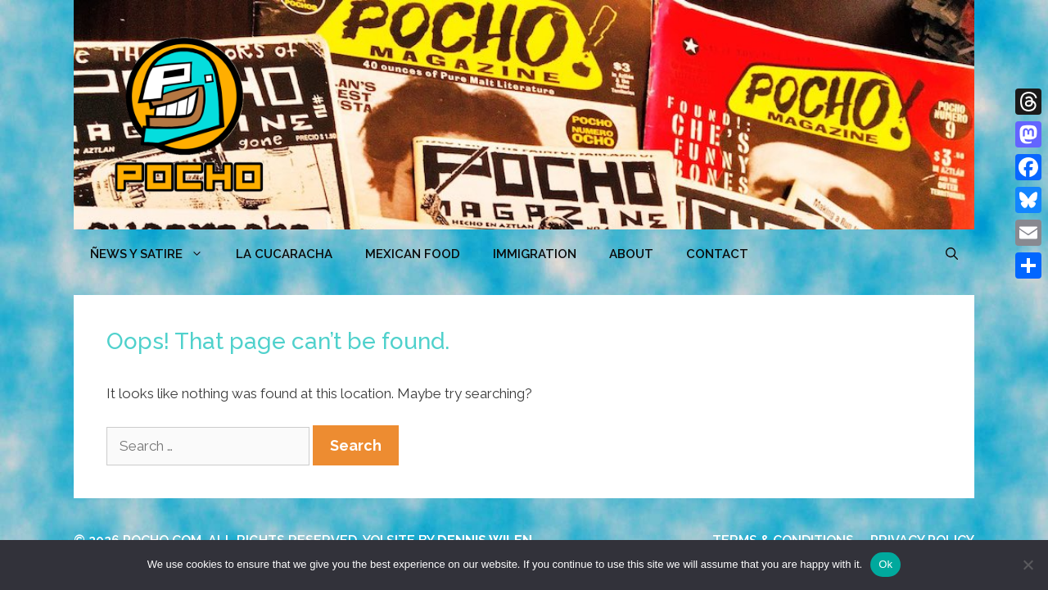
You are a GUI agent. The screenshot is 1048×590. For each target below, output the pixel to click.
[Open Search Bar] (951, 254)
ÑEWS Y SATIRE (154, 254)
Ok (885, 564)
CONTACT (717, 254)
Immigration (534, 254)
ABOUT (631, 254)
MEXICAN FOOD (412, 254)
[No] (1027, 564)
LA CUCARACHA (284, 254)
